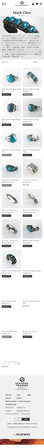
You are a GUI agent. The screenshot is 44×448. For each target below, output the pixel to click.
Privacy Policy (25, 417)
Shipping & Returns (23, 414)
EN (26, 422)
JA (18, 422)
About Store (10, 411)
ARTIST (5, 65)
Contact (8, 414)
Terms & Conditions (12, 417)
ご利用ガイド (21, 411)
